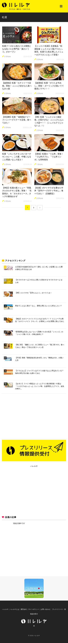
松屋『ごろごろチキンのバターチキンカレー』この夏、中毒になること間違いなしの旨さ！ (16, 157)
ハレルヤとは (14, 609)
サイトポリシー (33, 609)
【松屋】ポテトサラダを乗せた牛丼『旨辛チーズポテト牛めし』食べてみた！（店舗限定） (48, 191)
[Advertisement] (21, 236)
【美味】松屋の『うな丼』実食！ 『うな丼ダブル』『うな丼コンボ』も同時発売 (48, 157)
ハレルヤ (34, 466)
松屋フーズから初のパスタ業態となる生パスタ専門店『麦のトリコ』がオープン (16, 49)
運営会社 (24, 609)
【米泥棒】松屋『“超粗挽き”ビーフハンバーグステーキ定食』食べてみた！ (16, 120)
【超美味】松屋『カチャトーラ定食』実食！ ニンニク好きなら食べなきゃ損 (17, 86)
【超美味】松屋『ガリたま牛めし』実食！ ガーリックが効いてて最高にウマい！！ (49, 86)
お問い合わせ (45, 609)
